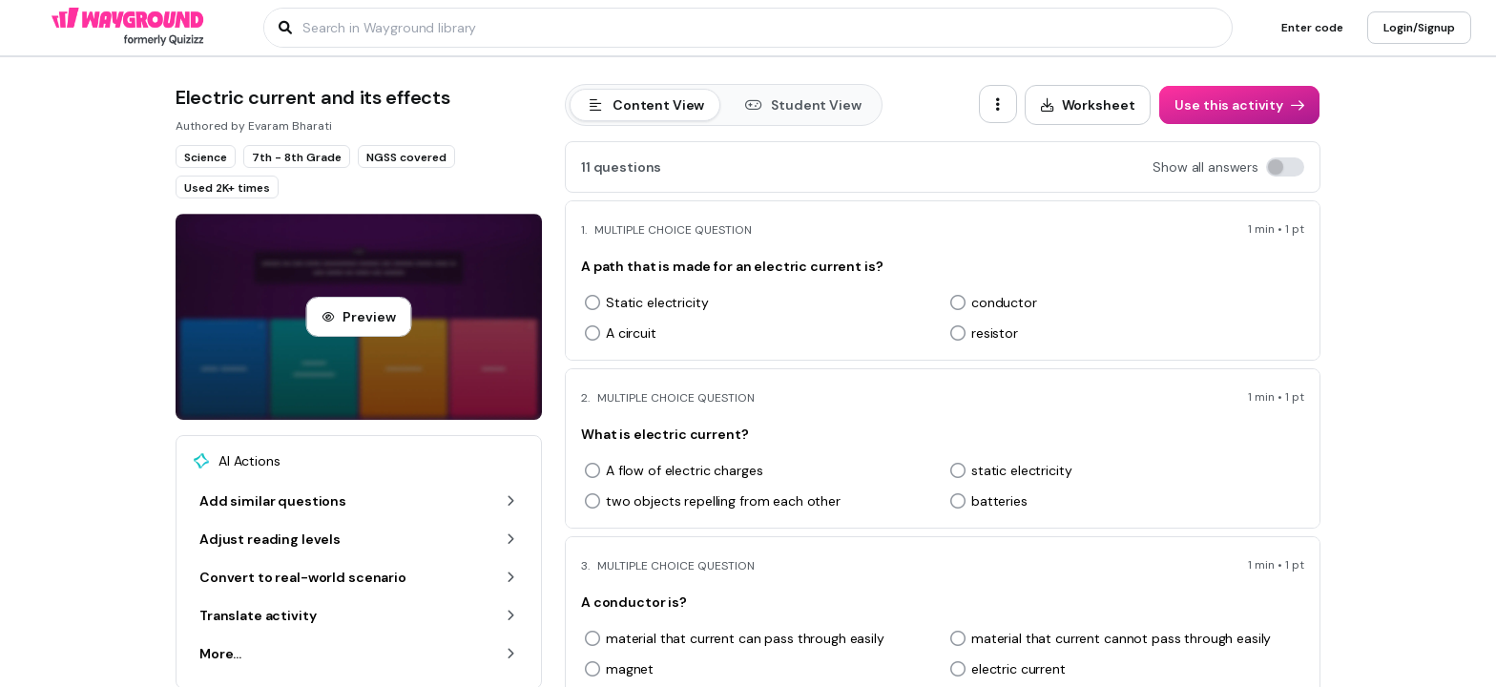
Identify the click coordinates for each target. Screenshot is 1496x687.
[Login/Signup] (1419, 27)
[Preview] (358, 317)
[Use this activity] (1239, 105)
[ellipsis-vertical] (998, 104)
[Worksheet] (1088, 105)
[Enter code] (1312, 27)
